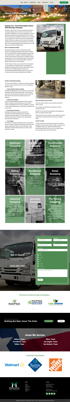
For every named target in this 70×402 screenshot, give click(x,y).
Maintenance (33, 2)
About (39, 2)
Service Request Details (41, 268)
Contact (52, 2)
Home (22, 2)
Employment (45, 2)
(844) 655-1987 (17, 265)
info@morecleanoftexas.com (51, 390)
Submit (40, 279)
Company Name (55, 238)
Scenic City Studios (50, 400)
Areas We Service (35, 334)
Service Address (40, 248)
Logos (36, 400)
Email (54, 243)
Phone (39, 243)
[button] (5, 302)
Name (39, 238)
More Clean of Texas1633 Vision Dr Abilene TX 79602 (50, 385)
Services (26, 2)
